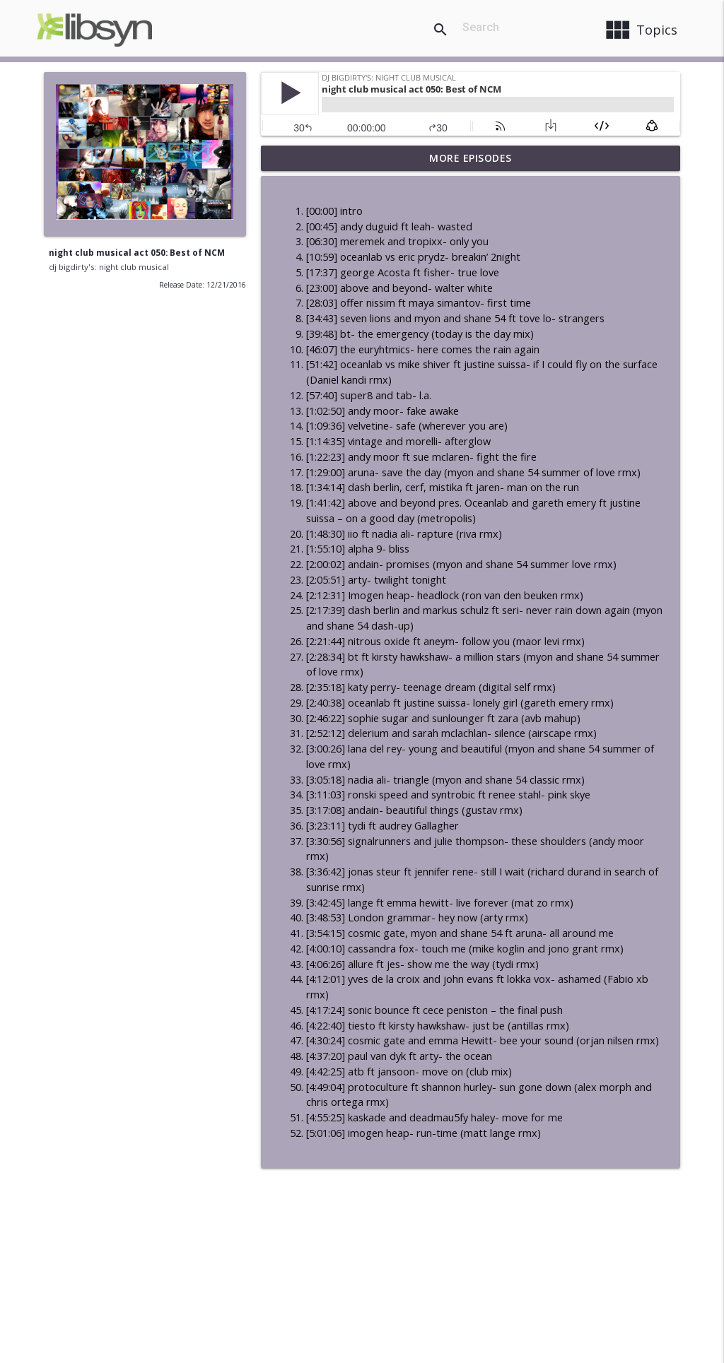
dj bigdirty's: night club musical (109, 266)
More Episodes (470, 158)
